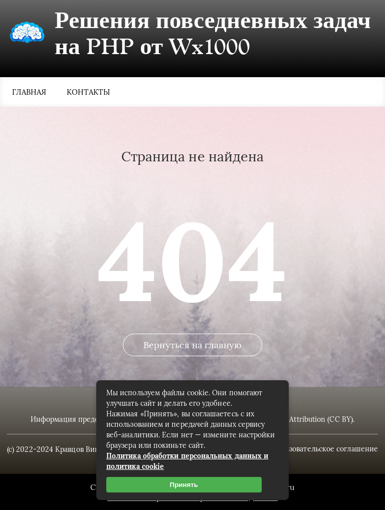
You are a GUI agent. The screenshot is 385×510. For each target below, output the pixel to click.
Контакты (88, 92)
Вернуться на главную (192, 345)
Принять (184, 484)
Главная (29, 92)
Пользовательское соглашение (325, 448)
